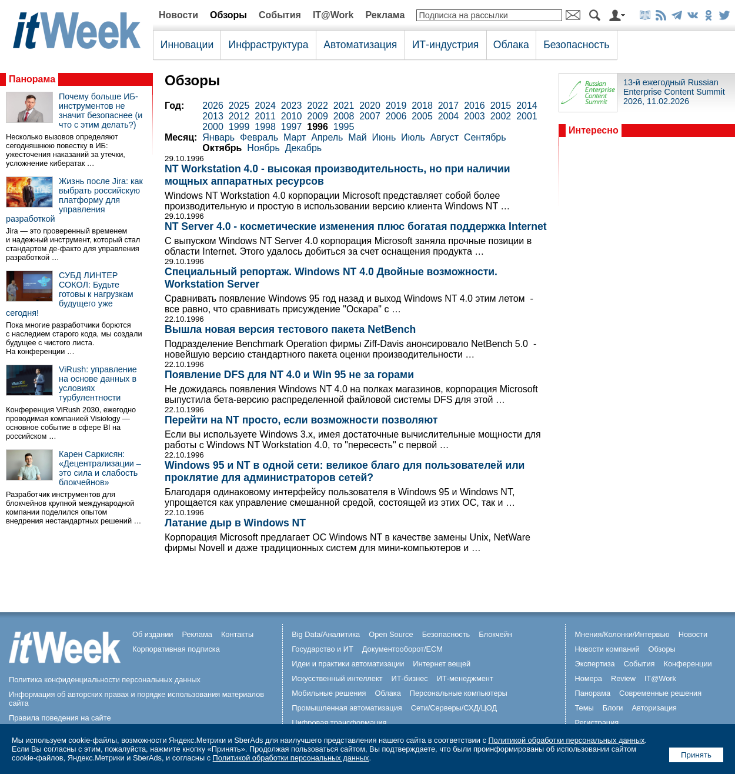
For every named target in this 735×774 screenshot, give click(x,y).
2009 (317, 116)
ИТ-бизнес (410, 678)
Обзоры (228, 15)
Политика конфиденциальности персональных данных (105, 679)
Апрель (327, 137)
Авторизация (654, 707)
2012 (239, 116)
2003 (474, 116)
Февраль (259, 137)
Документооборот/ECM (402, 649)
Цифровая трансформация (339, 722)
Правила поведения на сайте (60, 717)
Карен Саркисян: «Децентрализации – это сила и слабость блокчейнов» (100, 468)
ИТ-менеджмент (465, 678)
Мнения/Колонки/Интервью (621, 634)
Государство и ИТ (322, 649)
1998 (265, 127)
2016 (474, 106)
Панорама (32, 79)
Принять (696, 754)
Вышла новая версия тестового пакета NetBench (290, 329)
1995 (344, 127)
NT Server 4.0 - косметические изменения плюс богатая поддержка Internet (356, 226)
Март (294, 137)
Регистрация (596, 722)
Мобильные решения (329, 693)
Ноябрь (263, 148)
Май (357, 137)
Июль (413, 137)
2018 (422, 106)
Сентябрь (485, 137)
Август (444, 137)
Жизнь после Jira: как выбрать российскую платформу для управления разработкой (74, 199)
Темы (583, 707)
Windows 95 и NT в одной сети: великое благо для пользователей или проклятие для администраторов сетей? (344, 471)
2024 (265, 106)
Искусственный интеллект (337, 678)
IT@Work (333, 15)
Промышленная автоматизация (347, 707)
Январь (218, 137)
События (280, 15)
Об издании (152, 634)
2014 (526, 106)
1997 (291, 127)
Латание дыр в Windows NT (235, 523)
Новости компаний (606, 649)
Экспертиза (594, 663)
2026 (212, 106)
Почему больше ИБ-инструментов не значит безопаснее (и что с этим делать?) (100, 110)
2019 (396, 106)
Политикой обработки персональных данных (566, 740)
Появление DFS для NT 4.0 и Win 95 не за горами (289, 375)
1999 (239, 127)
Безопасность (576, 45)
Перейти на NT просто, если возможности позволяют (301, 420)
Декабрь (303, 148)
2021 (344, 106)
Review (623, 678)
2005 (422, 116)
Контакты (237, 634)
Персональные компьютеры (458, 693)
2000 (212, 127)
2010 (291, 116)
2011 (265, 116)
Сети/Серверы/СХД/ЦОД (454, 707)
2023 (291, 106)
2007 (369, 116)
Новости (178, 15)
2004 (448, 116)
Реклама (385, 15)
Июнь (384, 137)
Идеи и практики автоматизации (348, 663)
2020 (369, 106)
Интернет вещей (441, 663)
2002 (501, 116)
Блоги (613, 707)
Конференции (687, 663)
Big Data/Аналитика (326, 634)
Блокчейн (495, 634)
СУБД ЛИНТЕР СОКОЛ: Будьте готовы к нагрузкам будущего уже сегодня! (69, 294)
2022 (317, 106)
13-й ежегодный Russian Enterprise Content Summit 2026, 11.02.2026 (674, 92)
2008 (344, 116)
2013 (212, 116)
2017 (448, 106)
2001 (526, 116)
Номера (588, 678)
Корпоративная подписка (176, 649)
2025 (239, 106)
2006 (396, 116)
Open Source (391, 634)
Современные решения (660, 693)
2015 (501, 106)
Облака (511, 45)
